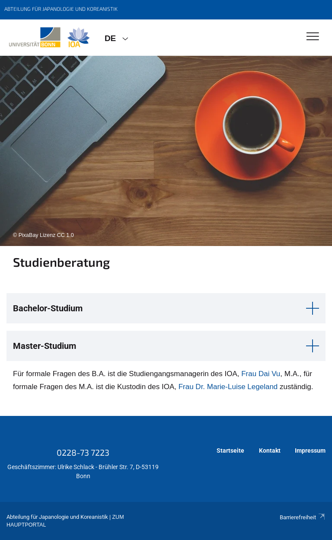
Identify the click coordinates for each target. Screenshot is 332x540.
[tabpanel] (166, 151)
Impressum (310, 450)
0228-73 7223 (83, 452)
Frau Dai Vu (260, 374)
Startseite (230, 450)
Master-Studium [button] (44, 346)
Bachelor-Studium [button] (48, 308)
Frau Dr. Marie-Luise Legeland (227, 387)
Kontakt (270, 450)
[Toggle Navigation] (312, 37)
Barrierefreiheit (303, 517)
